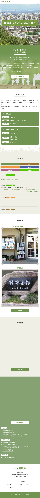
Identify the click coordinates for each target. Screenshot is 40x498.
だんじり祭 (30, 172)
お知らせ (29, 166)
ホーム (8, 481)
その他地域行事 (10, 172)
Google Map (20, 424)
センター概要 (20, 78)
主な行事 (20, 371)
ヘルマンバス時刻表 (7, 452)
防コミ (29, 169)
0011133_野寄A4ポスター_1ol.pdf (10, 181)
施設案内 (20, 312)
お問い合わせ (10, 487)
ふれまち (10, 169)
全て (10, 166)
